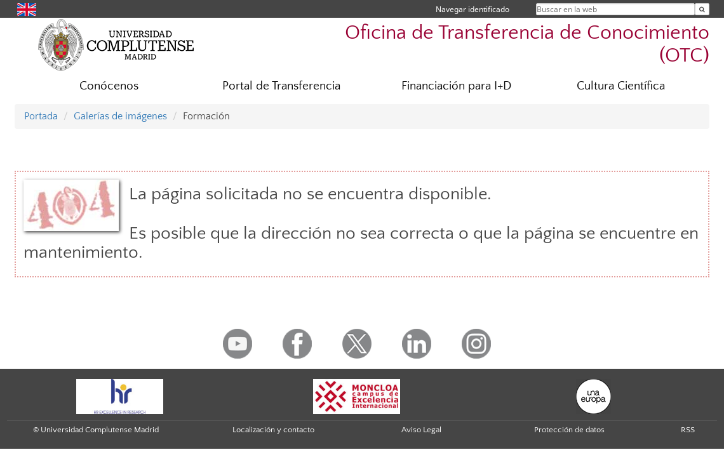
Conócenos (108, 86)
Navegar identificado (472, 9)
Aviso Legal (421, 429)
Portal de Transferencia (281, 86)
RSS (688, 429)
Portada (41, 116)
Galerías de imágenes (120, 116)
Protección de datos (569, 429)
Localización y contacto (273, 429)
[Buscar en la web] (702, 9)
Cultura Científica (621, 86)
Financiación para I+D (456, 86)
